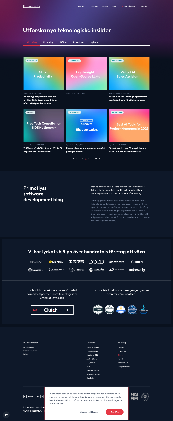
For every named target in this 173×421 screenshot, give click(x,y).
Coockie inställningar (89, 412)
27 (96, 158)
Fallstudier (94, 6)
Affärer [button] (63, 42)
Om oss (105, 6)
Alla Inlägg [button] (32, 42)
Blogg (113, 6)
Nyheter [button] (95, 42)
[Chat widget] (6, 414)
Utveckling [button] (48, 42)
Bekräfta (115, 412)
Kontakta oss (128, 6)
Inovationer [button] (78, 42)
